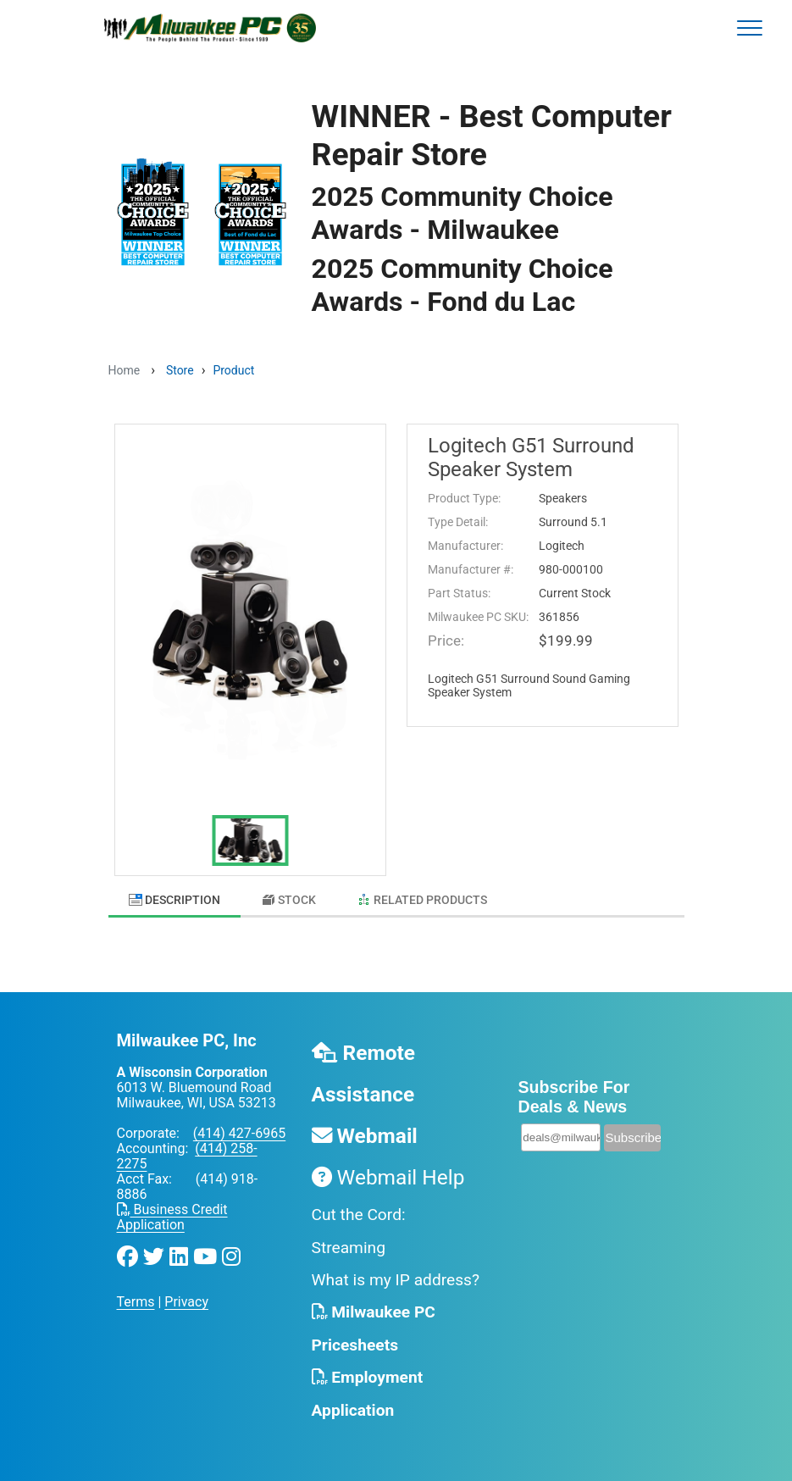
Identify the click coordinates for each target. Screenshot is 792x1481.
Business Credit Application (172, 1217)
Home (124, 370)
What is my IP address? (396, 1280)
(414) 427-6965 (239, 1133)
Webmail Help (388, 1177)
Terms (136, 1302)
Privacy (186, 1302)
